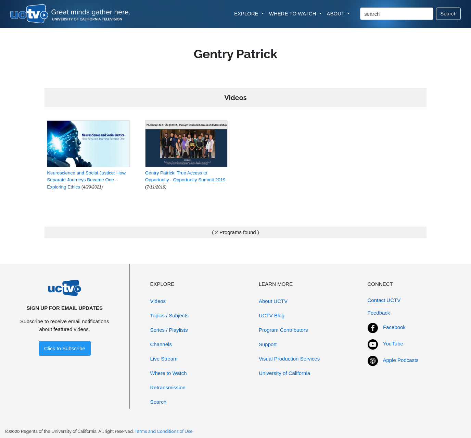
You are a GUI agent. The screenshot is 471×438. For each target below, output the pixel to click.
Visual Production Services (289, 359)
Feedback (379, 313)
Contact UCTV (384, 300)
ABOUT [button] (336, 13)
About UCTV (273, 301)
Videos (158, 301)
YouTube (393, 343)
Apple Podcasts (401, 360)
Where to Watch (168, 373)
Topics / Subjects (169, 315)
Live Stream (164, 359)
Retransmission (168, 387)
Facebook (394, 327)
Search (448, 13)
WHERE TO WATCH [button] (293, 13)
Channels (161, 344)
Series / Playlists (169, 330)
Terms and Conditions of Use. (164, 431)
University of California (284, 373)
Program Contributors (283, 330)
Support (268, 344)
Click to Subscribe (64, 348)
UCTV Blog (271, 315)
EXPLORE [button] (247, 13)
